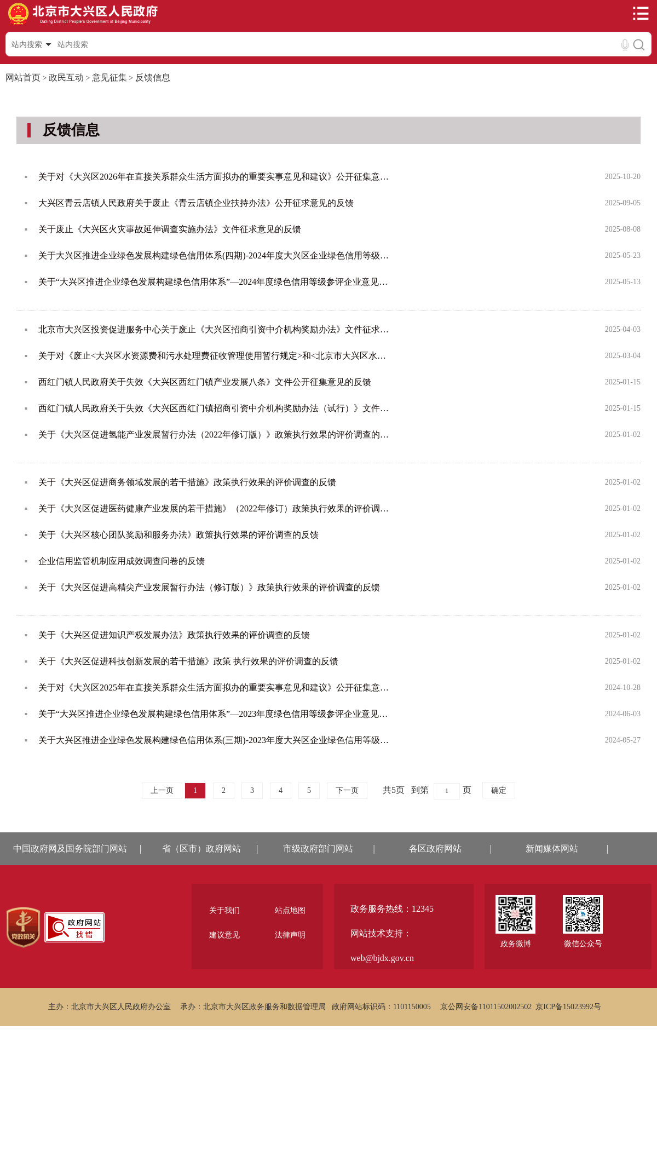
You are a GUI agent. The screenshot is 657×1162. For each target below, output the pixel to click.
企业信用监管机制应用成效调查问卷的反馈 (121, 561)
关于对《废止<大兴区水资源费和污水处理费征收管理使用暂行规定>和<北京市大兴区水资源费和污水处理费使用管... (214, 355)
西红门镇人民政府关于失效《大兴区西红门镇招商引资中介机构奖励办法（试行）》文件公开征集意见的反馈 (214, 408)
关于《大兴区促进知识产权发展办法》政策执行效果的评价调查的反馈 (174, 635)
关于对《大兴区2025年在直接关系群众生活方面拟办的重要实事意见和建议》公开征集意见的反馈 (214, 687)
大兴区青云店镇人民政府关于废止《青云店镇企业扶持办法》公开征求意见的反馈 (196, 203)
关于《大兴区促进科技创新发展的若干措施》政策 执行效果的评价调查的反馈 (188, 661)
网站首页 (23, 77)
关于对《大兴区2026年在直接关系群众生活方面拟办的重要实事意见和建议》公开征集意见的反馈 (214, 176)
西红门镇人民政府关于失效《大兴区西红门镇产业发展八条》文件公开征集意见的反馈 (204, 382)
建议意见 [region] (224, 935)
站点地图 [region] (290, 910)
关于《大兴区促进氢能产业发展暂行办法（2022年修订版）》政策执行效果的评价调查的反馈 (214, 434)
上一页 (162, 790)
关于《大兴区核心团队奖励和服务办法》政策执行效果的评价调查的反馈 (178, 534)
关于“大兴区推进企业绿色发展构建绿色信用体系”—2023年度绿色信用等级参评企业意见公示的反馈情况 (214, 713)
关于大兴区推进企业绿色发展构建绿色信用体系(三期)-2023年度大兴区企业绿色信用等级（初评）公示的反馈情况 (214, 740)
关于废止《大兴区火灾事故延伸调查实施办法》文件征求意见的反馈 (169, 229)
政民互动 (66, 77)
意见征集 (109, 77)
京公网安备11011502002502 (486, 1007)
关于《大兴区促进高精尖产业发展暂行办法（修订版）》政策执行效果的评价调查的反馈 (209, 587)
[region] (23, 928)
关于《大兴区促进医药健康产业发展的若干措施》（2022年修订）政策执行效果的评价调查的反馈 (214, 508)
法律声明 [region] (290, 935)
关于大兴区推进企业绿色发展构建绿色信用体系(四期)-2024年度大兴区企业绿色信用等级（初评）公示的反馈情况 (214, 255)
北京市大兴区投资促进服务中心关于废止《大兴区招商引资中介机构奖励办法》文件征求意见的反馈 (214, 329)
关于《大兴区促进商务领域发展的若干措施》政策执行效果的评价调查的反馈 (187, 482)
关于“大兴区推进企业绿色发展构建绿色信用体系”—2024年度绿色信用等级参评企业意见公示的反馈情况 (214, 281)
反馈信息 (152, 77)
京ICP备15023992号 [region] (568, 1007)
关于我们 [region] (224, 910)
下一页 (347, 790)
